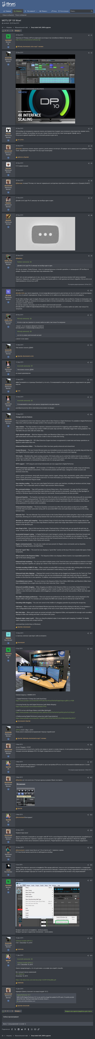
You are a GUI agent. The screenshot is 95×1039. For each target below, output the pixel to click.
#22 (91, 777)
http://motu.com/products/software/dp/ (28, 40)
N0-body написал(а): (23, 318)
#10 (91, 290)
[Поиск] (81, 11)
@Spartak (19, 780)
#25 (91, 847)
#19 (91, 727)
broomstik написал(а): (24, 366)
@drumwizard (20, 817)
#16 (91, 414)
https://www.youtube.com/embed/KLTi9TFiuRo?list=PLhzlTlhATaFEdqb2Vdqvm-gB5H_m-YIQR (45, 701)
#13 (91, 362)
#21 (91, 762)
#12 (91, 345)
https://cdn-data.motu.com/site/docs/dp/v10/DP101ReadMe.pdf (36, 980)
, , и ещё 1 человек (30, 46)
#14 (91, 380)
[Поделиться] (88, 35)
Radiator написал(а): (23, 262)
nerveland (6, 23)
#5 (91, 163)
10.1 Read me (20, 974)
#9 (91, 256)
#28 (91, 938)
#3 (91, 128)
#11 (91, 315)
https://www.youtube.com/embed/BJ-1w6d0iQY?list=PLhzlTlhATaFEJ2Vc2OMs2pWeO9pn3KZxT (46, 718)
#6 (91, 180)
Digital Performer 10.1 (24, 995)
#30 (91, 989)
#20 (91, 744)
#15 (91, 397)
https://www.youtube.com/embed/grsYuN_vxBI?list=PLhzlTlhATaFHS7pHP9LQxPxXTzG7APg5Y (45, 712)
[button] (36, 11)
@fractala (19, 148)
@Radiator (19, 258)
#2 (91, 53)
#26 (91, 865)
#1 (91, 35)
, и (25, 356)
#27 (91, 880)
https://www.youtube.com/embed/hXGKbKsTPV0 (31, 706)
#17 (91, 633)
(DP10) (18, 730)
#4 (91, 146)
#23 (91, 815)
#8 (91, 215)
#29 (91, 955)
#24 (91, 830)
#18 (91, 649)
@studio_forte (20, 293)
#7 (91, 198)
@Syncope (19, 183)
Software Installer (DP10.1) (24, 941)
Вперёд (17, 30)
